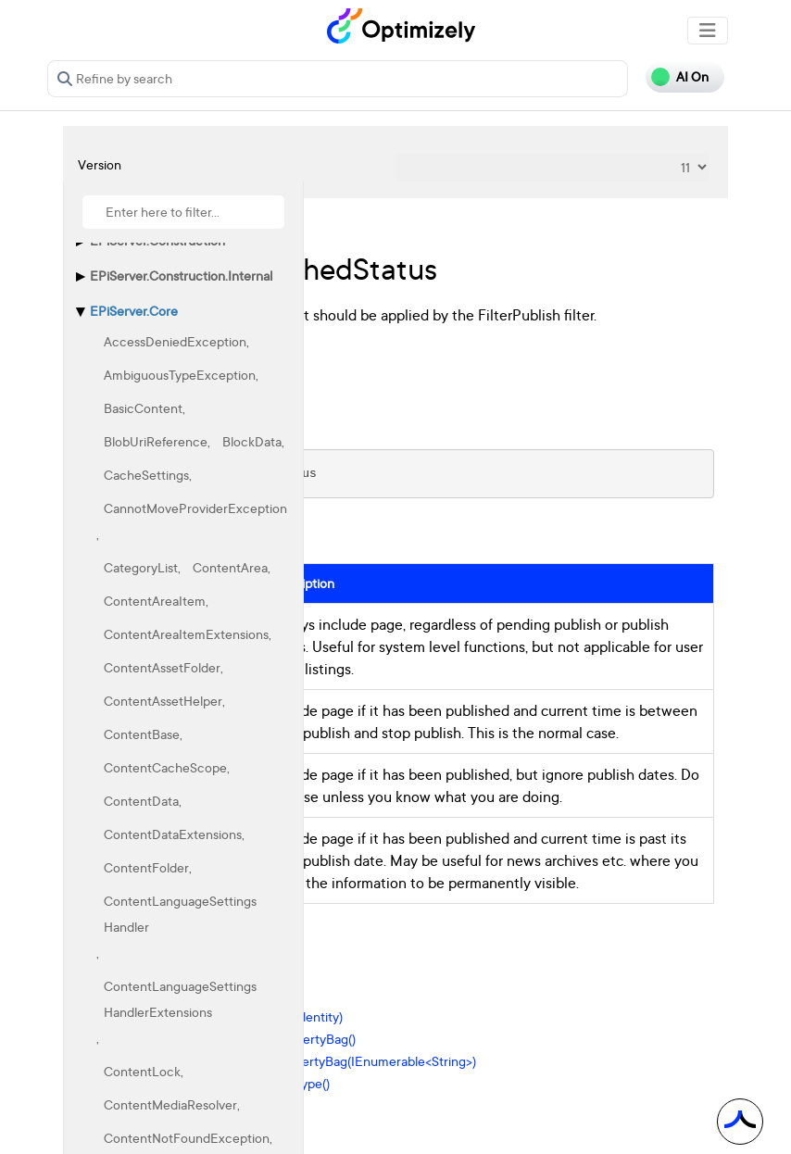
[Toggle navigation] (707, 30)
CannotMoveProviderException (195, 508)
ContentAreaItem (155, 600)
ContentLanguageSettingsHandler (180, 913)
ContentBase (142, 734)
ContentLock (142, 1071)
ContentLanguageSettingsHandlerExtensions (180, 999)
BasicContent (143, 408)
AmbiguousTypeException (180, 374)
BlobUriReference (155, 441)
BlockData (252, 441)
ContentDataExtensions (173, 834)
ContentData (141, 800)
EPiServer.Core (134, 311)
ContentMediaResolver (170, 1104)
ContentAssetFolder (162, 667)
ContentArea (230, 567)
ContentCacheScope (165, 767)
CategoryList (141, 567)
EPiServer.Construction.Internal (181, 275)
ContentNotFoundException (187, 1138)
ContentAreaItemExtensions (186, 634)
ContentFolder (146, 867)
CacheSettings (146, 474)
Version (99, 164)
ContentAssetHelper (163, 700)
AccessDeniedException (175, 341)
